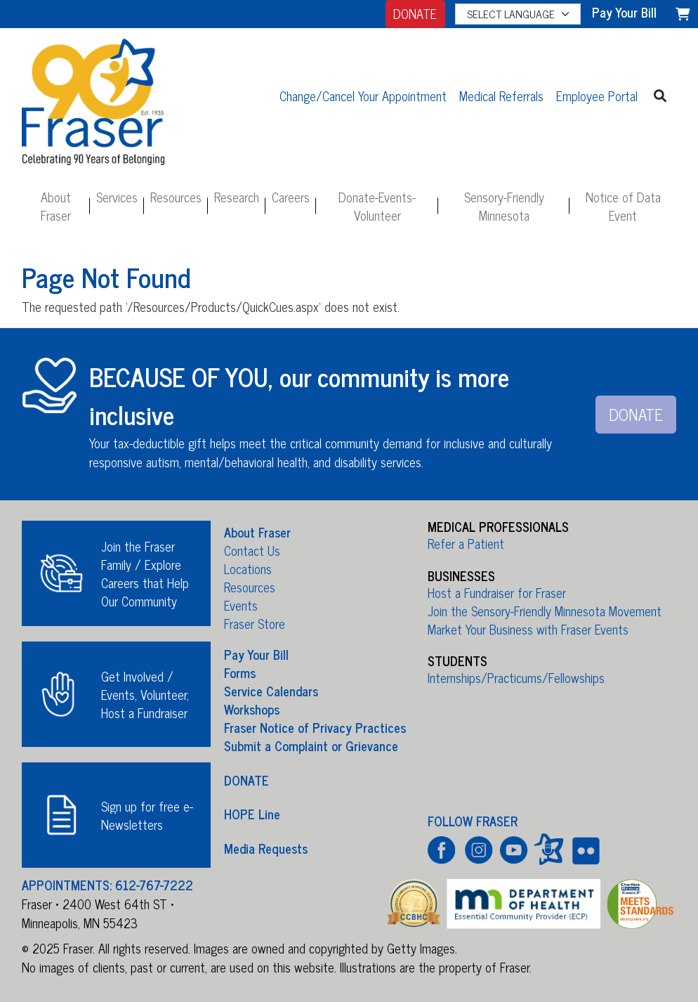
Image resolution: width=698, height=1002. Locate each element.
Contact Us (252, 550)
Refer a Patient (466, 543)
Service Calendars (271, 690)
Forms (240, 672)
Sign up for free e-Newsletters (147, 815)
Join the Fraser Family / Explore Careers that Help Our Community (145, 573)
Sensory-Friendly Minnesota (504, 206)
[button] (660, 95)
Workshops (251, 709)
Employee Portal (597, 95)
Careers (291, 196)
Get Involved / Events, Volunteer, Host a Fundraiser (145, 694)
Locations (248, 568)
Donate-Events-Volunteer (377, 206)
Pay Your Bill (256, 654)
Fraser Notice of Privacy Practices (315, 727)
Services (117, 196)
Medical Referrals (501, 95)
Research (236, 196)
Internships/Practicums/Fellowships (516, 677)
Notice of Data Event (623, 206)
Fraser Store (254, 623)
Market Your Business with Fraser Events (528, 628)
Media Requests (266, 847)
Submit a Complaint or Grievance (311, 745)
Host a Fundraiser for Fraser (497, 592)
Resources (176, 196)
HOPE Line (252, 813)
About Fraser (56, 206)
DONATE (415, 13)
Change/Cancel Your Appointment (363, 95)
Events (241, 605)
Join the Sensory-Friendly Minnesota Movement (544, 610)
